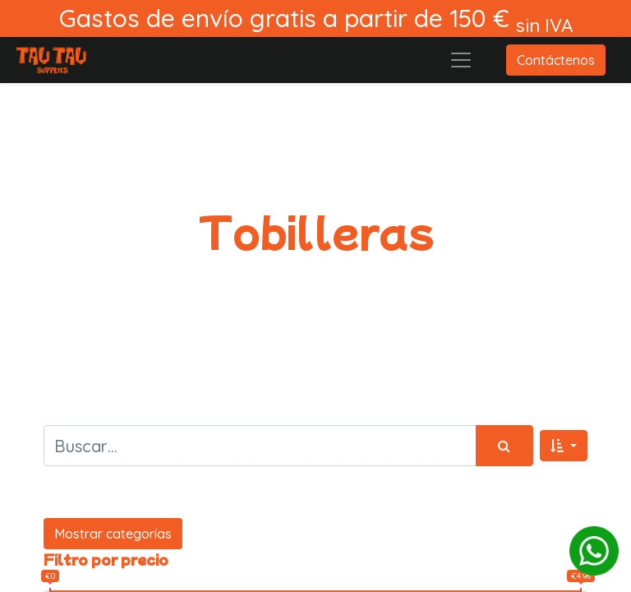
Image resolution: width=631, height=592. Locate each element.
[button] (563, 445)
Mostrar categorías (113, 533)
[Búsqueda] (504, 445)
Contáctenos (556, 60)
